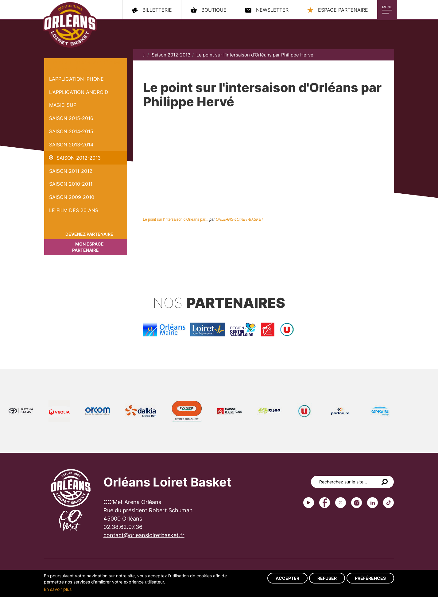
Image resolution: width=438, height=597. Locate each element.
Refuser (327, 578)
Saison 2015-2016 (71, 118)
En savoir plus (58, 589)
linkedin (372, 502)
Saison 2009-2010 (71, 197)
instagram (356, 502)
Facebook (324, 502)
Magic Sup (62, 105)
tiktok (388, 502)
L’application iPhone (76, 79)
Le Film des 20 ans (73, 210)
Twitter (340, 502)
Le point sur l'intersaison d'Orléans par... (175, 219)
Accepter (287, 578)
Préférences (370, 578)
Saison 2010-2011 (70, 184)
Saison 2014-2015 (71, 131)
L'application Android (78, 92)
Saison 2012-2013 (78, 158)
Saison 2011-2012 (70, 171)
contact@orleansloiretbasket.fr (143, 535)
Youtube (308, 502)
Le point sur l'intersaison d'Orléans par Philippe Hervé (254, 55)
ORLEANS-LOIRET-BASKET (239, 219)
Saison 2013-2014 (71, 144)
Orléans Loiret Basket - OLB (70, 25)
